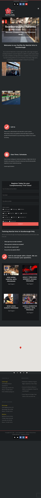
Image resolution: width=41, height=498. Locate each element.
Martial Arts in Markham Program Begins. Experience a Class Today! (29, 382)
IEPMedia (27, 434)
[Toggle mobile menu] (38, 8)
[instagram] (23, 372)
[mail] (17, 372)
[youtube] (27, 372)
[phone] (14, 372)
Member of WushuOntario (30, 432)
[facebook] (20, 372)
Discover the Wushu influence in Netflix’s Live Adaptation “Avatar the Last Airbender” (30, 389)
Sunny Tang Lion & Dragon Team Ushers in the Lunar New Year (29, 395)
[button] (20, 241)
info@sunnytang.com (24, 1)
